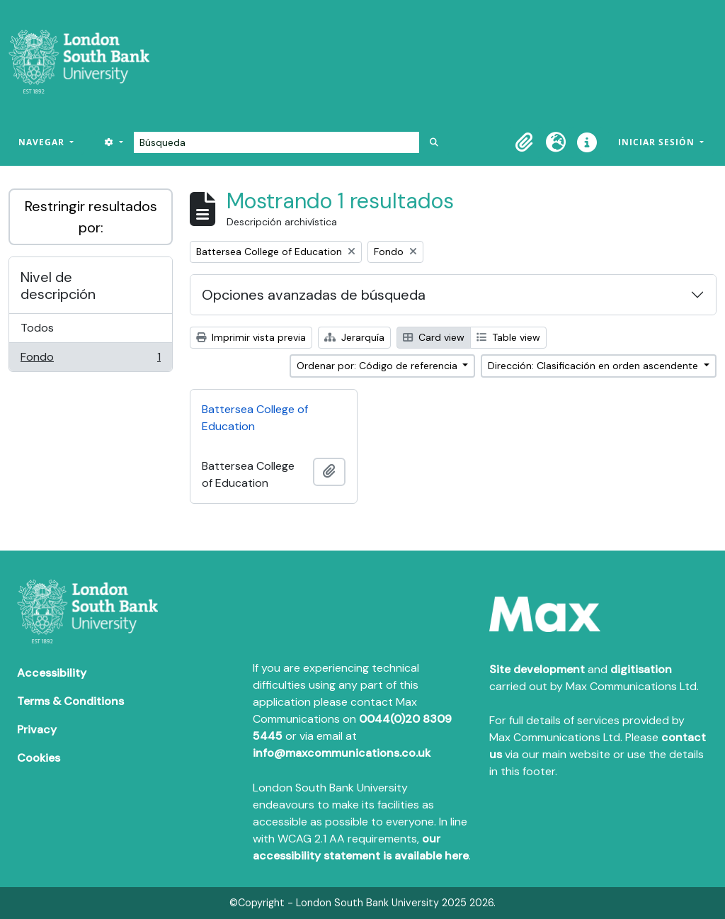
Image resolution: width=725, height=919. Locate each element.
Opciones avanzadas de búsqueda (314, 295)
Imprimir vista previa (251, 337)
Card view (433, 337)
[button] (524, 142)
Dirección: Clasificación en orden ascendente (594, 365)
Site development (537, 669)
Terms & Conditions (70, 701)
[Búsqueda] (276, 142)
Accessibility (51, 672)
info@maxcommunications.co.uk (341, 752)
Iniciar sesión (657, 142)
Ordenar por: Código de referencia (378, 365)
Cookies (38, 757)
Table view (508, 337)
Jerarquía (354, 337)
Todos (37, 327)
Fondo (90, 360)
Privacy (37, 729)
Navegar (42, 142)
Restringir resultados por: (91, 217)
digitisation (641, 669)
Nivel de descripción (58, 285)
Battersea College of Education (255, 418)
